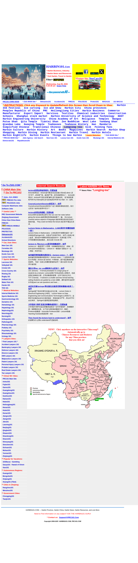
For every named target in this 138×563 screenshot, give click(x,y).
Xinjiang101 (7, 479)
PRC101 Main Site (9, 379)
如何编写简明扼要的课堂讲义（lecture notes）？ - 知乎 (50, 255)
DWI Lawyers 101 (8, 356)
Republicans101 (23, 141)
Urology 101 (6, 336)
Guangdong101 (8, 390)
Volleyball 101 (7, 265)
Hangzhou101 (7, 488)
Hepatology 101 (8, 308)
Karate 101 (6, 285)
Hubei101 (6, 410)
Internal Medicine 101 (116, 138)
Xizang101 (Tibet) (9, 482)
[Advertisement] (53, 32)
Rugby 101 (6, 277)
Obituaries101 (45, 102)
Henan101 (6, 407)
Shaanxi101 (7, 433)
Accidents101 (59, 102)
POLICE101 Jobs (11, 203)
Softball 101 (6, 279)
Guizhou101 (7, 396)
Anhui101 (6, 382)
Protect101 (94, 102)
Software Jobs (7, 209)
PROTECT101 (7, 232)
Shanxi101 (6, 439)
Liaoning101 (7, 425)
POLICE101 (82, 102)
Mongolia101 (7, 476)
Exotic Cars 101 (83, 138)
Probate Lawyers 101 (10, 367)
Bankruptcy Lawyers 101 (11, 347)
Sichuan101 (7, 447)
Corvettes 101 (7, 248)
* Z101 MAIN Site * (30, 102)
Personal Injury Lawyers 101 (13, 364)
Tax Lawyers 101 (8, 373)
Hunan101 (6, 413)
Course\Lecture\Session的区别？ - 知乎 (44, 204)
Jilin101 (5, 422)
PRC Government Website (12, 214)
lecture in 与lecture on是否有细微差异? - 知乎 (47, 244)
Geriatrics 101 (7, 302)
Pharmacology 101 (9, 325)
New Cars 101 (51, 138)
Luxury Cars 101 (67, 138)
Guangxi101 (7, 473)
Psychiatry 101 (7, 331)
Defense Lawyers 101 (10, 350)
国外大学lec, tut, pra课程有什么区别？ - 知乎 (46, 268)
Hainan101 (6, 399)
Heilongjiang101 (8, 405)
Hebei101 (6, 402)
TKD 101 (5, 288)
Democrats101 (8, 141)
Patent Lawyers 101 (9, 362)
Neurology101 (7, 313)
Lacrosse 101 (7, 262)
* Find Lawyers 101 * (10, 342)
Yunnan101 (6, 453)
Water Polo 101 (8, 282)
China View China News (11, 220)
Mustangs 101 (98, 138)
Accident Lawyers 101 (10, 344)
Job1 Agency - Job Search (33, 138)
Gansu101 (6, 387)
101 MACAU (118, 102)
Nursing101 (6, 316)
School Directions (9, 240)
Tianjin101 (6, 499)
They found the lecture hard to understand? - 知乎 (49, 318)
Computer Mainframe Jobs (12, 206)
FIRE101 (71, 102)
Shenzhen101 (7, 445)
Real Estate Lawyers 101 (11, 370)
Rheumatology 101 (9, 333)
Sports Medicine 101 (10, 296)
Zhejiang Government (10, 217)
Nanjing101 (6, 427)
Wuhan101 (6, 450)
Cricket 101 (6, 268)
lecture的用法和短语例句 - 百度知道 (42, 190)
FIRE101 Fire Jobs (11, 200)
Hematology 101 (8, 305)
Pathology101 (7, 322)
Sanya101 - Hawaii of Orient (13, 465)
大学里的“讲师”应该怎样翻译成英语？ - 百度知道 (47, 304)
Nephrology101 (8, 310)
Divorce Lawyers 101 (10, 353)
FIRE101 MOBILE (11, 226)
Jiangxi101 (6, 419)
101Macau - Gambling (11, 462)
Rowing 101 (6, 274)
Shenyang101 (7, 442)
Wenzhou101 (7, 490)
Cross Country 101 (9, 271)
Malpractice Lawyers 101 (11, 359)
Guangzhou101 (8, 393)
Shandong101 (7, 436)
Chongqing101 (8, 496)
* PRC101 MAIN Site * (11, 138)
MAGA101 (106, 102)
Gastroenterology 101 (10, 299)
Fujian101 (6, 385)
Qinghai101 (6, 430)
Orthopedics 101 (8, 319)
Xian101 (5, 468)
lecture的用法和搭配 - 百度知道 (41, 212)
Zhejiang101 (7, 456)
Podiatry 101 (6, 328)
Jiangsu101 (7, 416)
